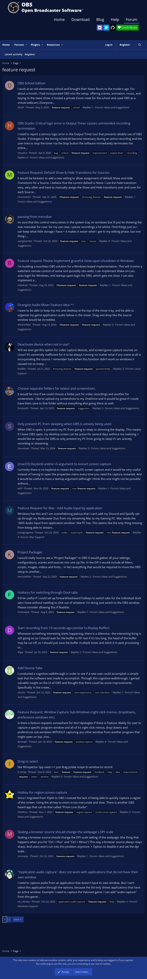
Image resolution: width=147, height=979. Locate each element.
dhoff (21, 107)
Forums (19, 44)
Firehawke (23, 612)
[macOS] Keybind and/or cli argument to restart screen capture (64, 464)
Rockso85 (23, 408)
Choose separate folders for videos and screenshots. (57, 388)
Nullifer (22, 368)
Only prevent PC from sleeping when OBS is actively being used (64, 424)
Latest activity (13, 54)
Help (115, 19)
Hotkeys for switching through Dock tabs (48, 592)
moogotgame (25, 532)
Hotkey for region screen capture (42, 792)
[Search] (140, 44)
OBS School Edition (31, 83)
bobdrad (23, 285)
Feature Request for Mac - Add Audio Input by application (60, 508)
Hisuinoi (22, 153)
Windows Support (28, 906)
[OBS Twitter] (106, 27)
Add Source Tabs (30, 668)
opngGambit (25, 241)
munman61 (24, 197)
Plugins (35, 44)
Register (30, 54)
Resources (53, 44)
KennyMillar (24, 576)
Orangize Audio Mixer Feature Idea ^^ (46, 305)
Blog (100, 19)
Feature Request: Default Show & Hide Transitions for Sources (63, 172)
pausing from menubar (35, 216)
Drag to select (28, 761)
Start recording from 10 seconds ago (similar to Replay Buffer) (63, 628)
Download (80, 19)
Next (16, 919)
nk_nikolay (24, 901)
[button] (26, 44)
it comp (22, 772)
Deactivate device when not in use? (43, 344)
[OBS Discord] (100, 27)
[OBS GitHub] (113, 27)
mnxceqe (23, 856)
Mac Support (36, 537)
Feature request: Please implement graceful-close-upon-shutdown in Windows (76, 260)
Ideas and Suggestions (116, 107)
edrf (20, 488)
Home (59, 19)
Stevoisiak (23, 448)
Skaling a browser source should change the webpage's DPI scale (65, 832)
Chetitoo (23, 812)
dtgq (20, 652)
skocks (21, 692)
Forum (131, 19)
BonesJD (22, 741)
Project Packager (30, 552)
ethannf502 (24, 324)
